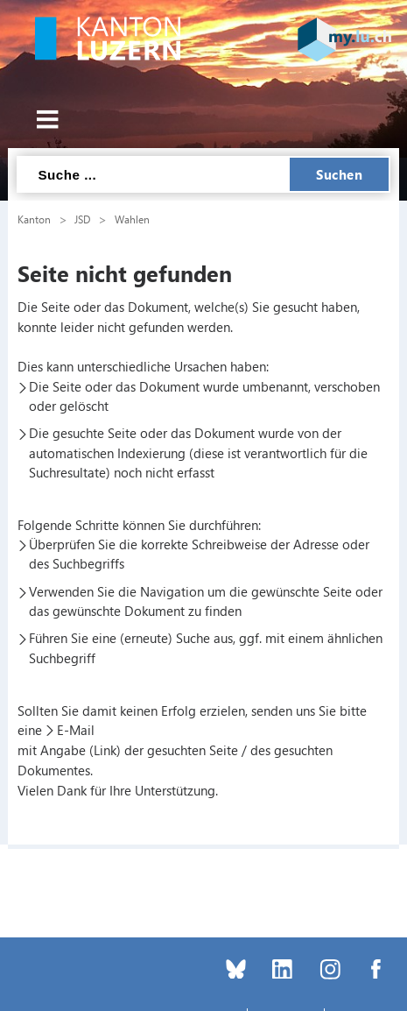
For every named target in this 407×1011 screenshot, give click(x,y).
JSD (82, 219)
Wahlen (132, 219)
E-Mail (76, 730)
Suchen (339, 174)
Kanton (34, 219)
